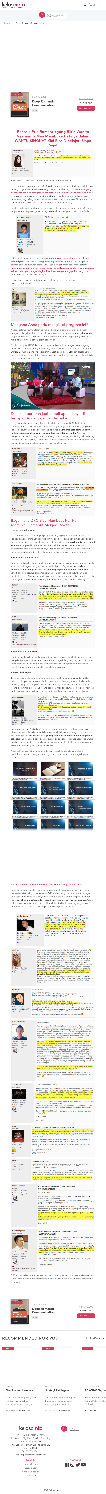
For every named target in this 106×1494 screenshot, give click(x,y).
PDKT (35, 111)
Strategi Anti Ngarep (58, 1390)
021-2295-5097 (33, 1452)
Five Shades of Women (19, 1390)
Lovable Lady (31, 1468)
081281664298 (39, 1455)
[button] (86, 1338)
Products (8, 23)
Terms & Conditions (31, 1472)
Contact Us (31, 1476)
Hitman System (31, 1464)
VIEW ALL (98, 1338)
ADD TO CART (86, 108)
